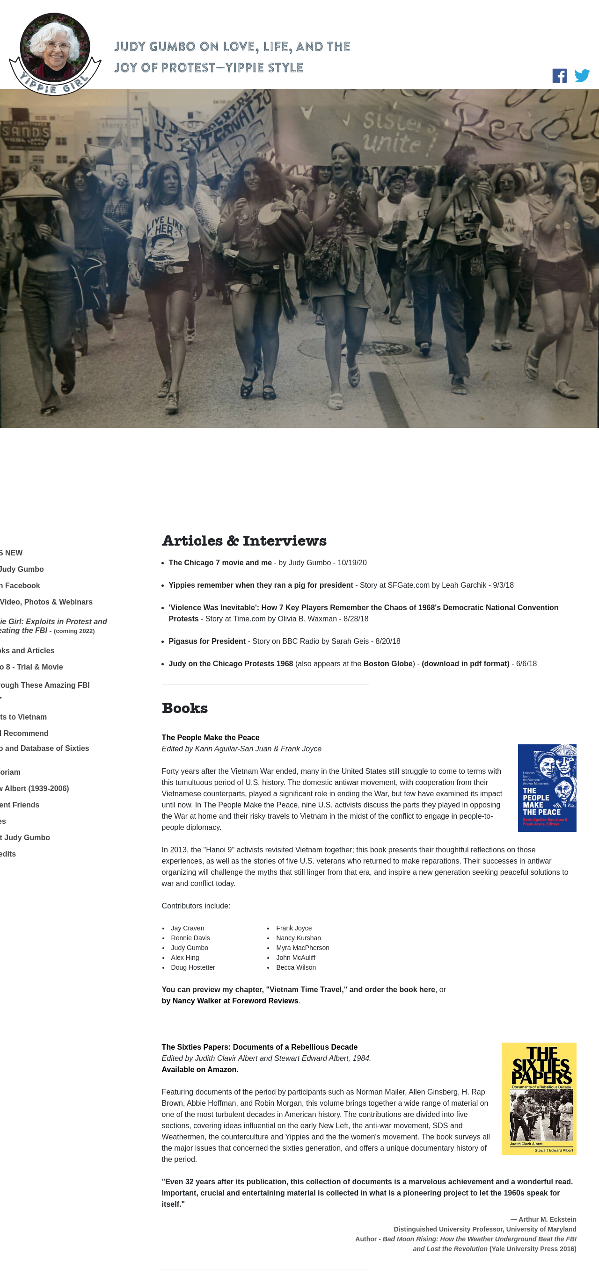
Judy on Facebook (40, 586)
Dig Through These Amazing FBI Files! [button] (65, 691)
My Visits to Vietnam (43, 717)
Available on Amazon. (200, 1069)
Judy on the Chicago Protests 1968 (231, 664)
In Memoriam (30, 772)
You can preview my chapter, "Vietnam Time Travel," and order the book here (298, 990)
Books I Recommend (44, 733)
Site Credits (28, 854)
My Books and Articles (47, 651)
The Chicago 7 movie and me (220, 563)
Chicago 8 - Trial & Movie (51, 667)
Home (17, 536)
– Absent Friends (42, 805)
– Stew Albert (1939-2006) (57, 788)
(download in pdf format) (466, 664)
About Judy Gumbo (42, 569)
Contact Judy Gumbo (45, 838)
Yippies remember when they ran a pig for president (261, 585)
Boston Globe (388, 664)
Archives (23, 821)
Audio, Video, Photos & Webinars (66, 602)
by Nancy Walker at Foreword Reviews (230, 1001)
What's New (31, 553)
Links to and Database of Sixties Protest (64, 752)
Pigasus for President (207, 641)
